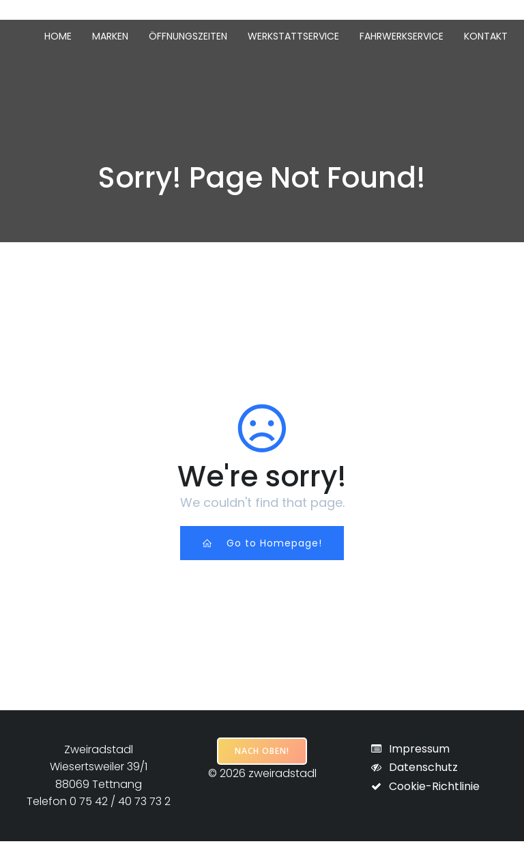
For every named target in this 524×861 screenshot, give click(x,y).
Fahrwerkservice (401, 36)
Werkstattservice (293, 36)
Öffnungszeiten (188, 36)
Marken (110, 36)
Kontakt (486, 36)
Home (58, 36)
